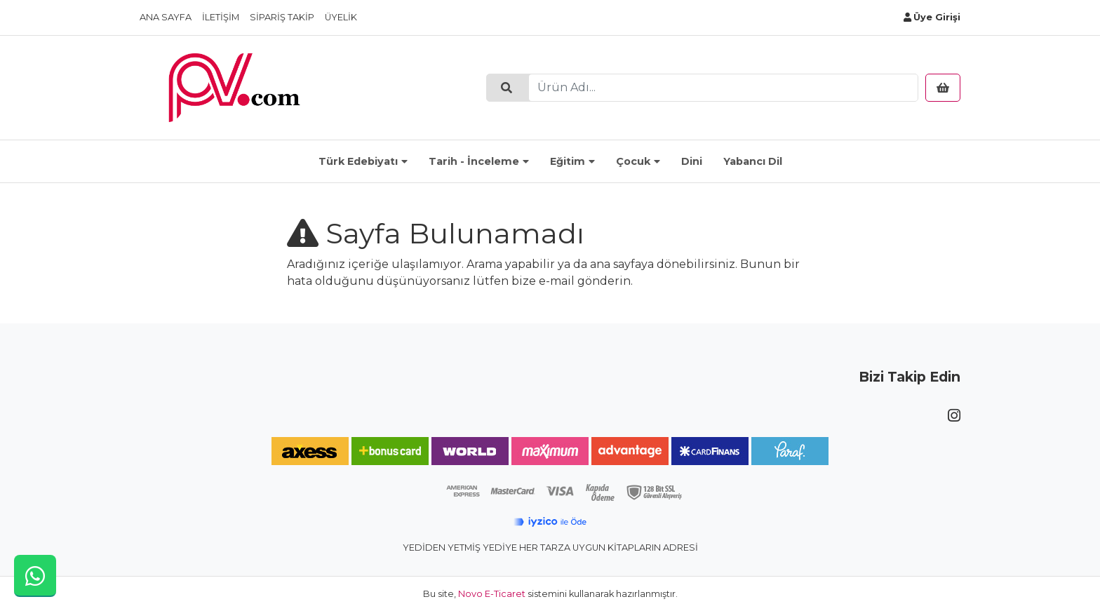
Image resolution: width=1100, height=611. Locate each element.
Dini (691, 161)
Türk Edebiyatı (358, 161)
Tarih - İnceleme (474, 161)
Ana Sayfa (166, 17)
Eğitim (567, 161)
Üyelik (341, 17)
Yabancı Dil (752, 161)
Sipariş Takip (282, 17)
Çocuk (633, 161)
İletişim (220, 17)
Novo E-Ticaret (491, 594)
